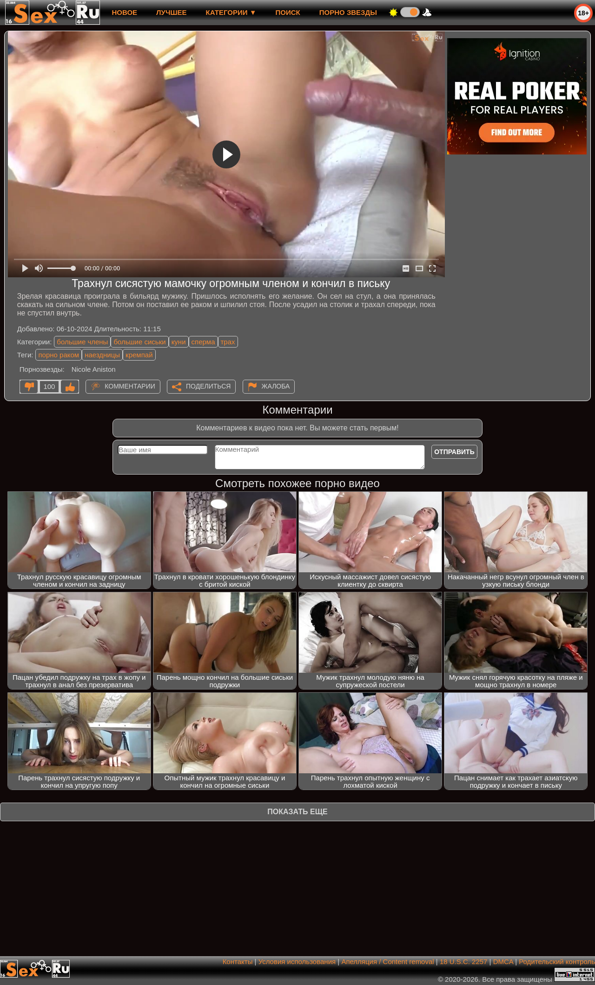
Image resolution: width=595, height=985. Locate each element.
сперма (203, 342)
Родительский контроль (557, 961)
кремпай (139, 355)
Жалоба (276, 386)
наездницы (102, 355)
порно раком (58, 355)
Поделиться (208, 386)
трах (228, 342)
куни (179, 342)
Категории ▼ (231, 12)
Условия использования (297, 961)
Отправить (454, 452)
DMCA (503, 961)
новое (124, 12)
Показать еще (297, 812)
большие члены (82, 342)
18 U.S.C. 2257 (464, 961)
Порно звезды (348, 12)
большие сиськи (139, 342)
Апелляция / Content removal (387, 961)
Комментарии (130, 386)
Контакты (238, 961)
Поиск (288, 12)
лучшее (171, 12)
